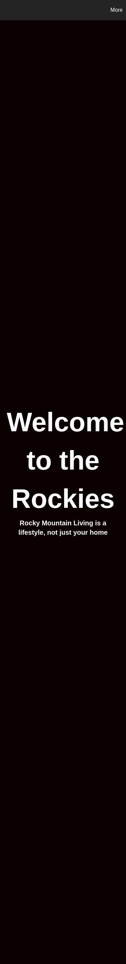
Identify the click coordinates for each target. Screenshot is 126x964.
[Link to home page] (6, 10)
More (117, 10)
